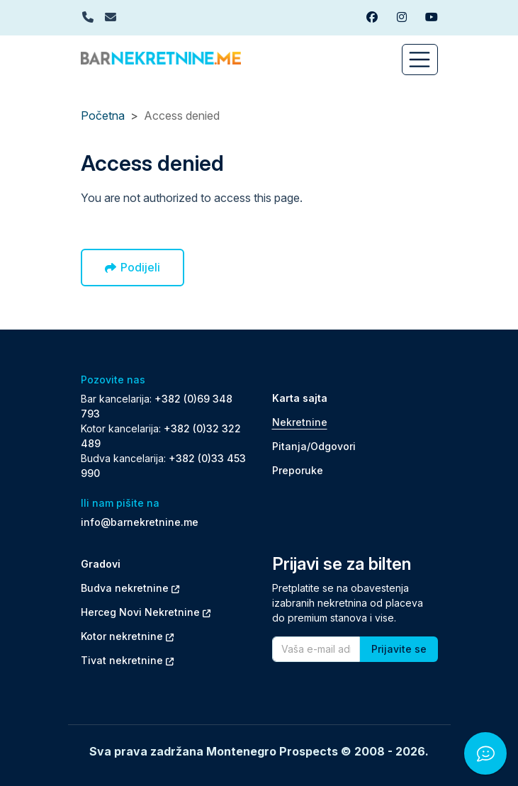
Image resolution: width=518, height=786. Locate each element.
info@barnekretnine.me (139, 522)
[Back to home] (161, 56)
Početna (103, 115)
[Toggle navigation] (420, 59)
